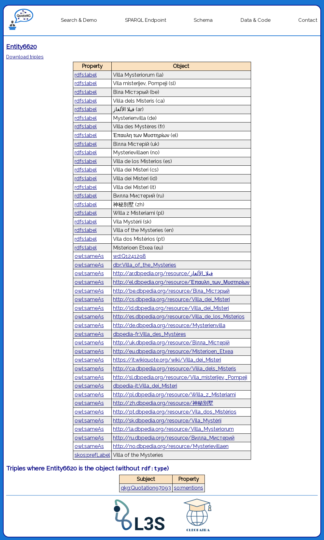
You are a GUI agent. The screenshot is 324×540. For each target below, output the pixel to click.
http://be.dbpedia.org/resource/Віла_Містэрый (171, 291)
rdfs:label (86, 75)
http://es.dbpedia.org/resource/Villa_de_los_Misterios (179, 317)
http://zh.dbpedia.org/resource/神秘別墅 (163, 403)
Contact (307, 20)
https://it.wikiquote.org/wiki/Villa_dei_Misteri (167, 360)
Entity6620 (21, 46)
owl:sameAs (89, 256)
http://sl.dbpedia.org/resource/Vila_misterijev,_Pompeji (180, 377)
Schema (203, 20)
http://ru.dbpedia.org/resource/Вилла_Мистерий (173, 438)
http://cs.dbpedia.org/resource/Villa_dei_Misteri (171, 299)
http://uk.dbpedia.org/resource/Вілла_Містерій (171, 343)
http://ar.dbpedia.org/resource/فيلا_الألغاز (163, 273)
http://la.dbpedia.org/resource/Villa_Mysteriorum (173, 429)
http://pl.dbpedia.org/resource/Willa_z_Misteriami (174, 395)
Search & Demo (79, 20)
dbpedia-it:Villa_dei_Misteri (145, 386)
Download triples (25, 56)
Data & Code (256, 20)
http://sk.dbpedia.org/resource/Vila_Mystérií (167, 421)
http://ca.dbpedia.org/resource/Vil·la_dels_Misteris (174, 369)
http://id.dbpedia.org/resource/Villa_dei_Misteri (171, 308)
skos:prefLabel (92, 455)
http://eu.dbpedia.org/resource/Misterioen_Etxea (173, 351)
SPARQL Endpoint (145, 20)
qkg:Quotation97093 (146, 488)
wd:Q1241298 (129, 256)
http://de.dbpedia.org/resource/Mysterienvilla (169, 325)
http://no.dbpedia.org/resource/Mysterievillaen (171, 446)
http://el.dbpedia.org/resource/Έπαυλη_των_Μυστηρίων (181, 282)
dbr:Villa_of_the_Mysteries (144, 265)
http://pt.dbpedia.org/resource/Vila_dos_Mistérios (174, 412)
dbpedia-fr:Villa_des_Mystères (149, 334)
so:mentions (188, 488)
